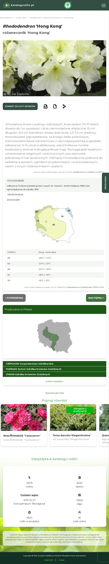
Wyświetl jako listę (54, 393)
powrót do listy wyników (20, 106)
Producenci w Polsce (18, 309)
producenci (105, 182)
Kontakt (49, 560)
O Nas (62, 560)
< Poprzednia (14, 297)
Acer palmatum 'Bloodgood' (29, 503)
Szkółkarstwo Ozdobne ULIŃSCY (88, 172)
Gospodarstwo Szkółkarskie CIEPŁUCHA (85, 287)
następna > (96, 297)
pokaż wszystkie (54, 381)
